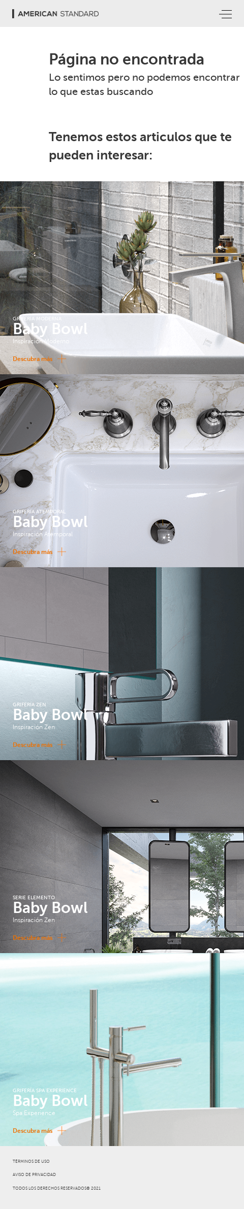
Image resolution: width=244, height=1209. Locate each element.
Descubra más (38, 358)
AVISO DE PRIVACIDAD (34, 1174)
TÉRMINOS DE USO (31, 1161)
